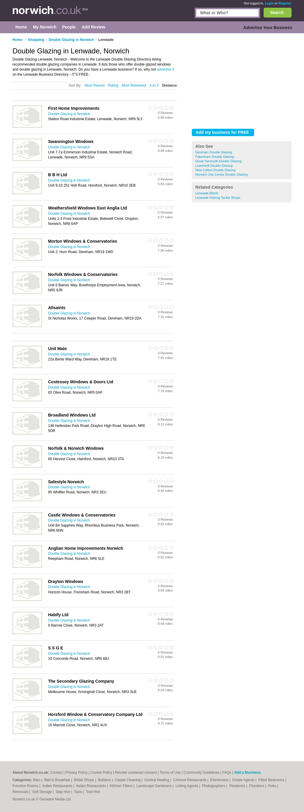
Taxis (78, 792)
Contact (56, 772)
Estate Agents (243, 780)
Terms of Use (170, 772)
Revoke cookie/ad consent (136, 772)
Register (285, 3)
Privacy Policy (77, 772)
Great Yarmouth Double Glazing (218, 161)
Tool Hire (93, 792)
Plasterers (237, 786)
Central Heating (157, 780)
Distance (169, 85)
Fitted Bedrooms (271, 780)
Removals (20, 792)
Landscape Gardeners (154, 786)
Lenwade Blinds (206, 193)
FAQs (226, 772)
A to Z (154, 85)
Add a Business (247, 772)
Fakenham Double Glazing (214, 156)
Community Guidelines (201, 772)
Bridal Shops (84, 780)
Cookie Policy (101, 772)
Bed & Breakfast (57, 780)
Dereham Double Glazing (213, 152)
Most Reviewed (134, 85)
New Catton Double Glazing (215, 170)
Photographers (214, 786)
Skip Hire (63, 792)
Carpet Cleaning (128, 780)
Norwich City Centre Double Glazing (221, 174)
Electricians (219, 780)
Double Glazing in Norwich (69, 114)
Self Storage (42, 792)
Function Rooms (25, 786)
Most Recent (94, 85)
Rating (113, 85)
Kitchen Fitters (122, 786)
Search (277, 12)
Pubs (272, 786)
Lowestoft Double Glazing (213, 165)
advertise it (165, 69)
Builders (105, 780)
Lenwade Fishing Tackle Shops (217, 197)
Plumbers (257, 786)
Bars (37, 780)
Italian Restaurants (91, 786)
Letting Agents (187, 786)
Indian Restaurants (57, 786)
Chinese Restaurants (190, 780)
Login (269, 3)
